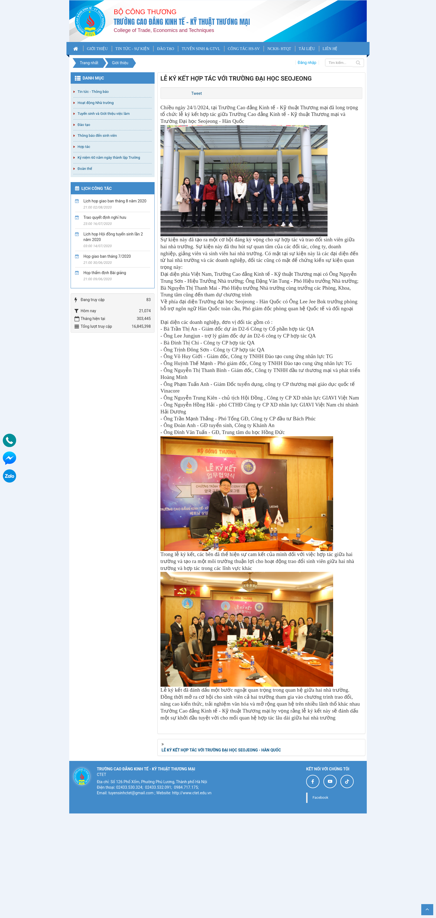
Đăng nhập (307, 62)
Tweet (196, 93)
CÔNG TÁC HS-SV (244, 49)
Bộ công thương (145, 12)
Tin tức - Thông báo (93, 92)
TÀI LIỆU (307, 49)
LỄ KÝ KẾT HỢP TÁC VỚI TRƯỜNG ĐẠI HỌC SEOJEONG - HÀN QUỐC (221, 854)
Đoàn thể (85, 169)
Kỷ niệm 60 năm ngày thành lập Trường (109, 157)
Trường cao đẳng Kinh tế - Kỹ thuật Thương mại (182, 21)
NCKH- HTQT (279, 49)
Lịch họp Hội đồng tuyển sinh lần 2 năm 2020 (113, 237)
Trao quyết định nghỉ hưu (104, 217)
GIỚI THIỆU (97, 49)
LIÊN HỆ (330, 49)
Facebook (320, 902)
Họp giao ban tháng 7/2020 (107, 256)
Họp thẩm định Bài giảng (104, 273)
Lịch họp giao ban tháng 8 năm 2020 (114, 201)
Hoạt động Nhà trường (95, 103)
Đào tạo (84, 125)
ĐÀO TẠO (165, 49)
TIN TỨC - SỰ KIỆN (132, 49)
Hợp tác (84, 147)
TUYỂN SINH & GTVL (201, 49)
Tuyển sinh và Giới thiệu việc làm (104, 113)
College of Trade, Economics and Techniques (164, 30)
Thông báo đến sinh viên (97, 135)
